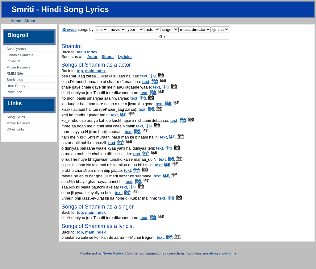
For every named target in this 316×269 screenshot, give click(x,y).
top (80, 70)
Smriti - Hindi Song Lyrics (60, 9)
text (143, 76)
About (29, 21)
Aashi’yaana (16, 49)
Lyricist (125, 56)
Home (15, 21)
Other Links (15, 129)
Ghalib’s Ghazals (19, 55)
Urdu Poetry (15, 86)
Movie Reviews (18, 67)
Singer (108, 56)
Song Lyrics (15, 117)
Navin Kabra (112, 253)
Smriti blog (14, 79)
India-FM (13, 61)
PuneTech (14, 92)
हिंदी (152, 76)
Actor (92, 56)
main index (87, 52)
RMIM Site (14, 73)
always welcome (223, 253)
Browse (69, 29)
